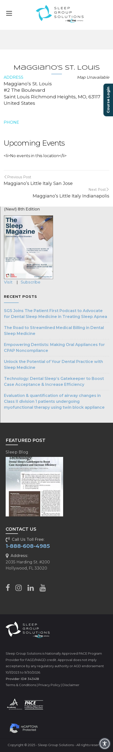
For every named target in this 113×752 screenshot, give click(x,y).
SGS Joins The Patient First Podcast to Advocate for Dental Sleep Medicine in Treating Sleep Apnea (55, 313)
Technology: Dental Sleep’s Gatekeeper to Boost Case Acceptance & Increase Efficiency (54, 381)
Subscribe (30, 282)
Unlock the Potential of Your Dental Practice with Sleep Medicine (53, 364)
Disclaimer (70, 685)
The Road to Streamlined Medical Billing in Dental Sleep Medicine (54, 330)
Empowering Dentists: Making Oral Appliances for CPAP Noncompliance (54, 347)
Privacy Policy (49, 685)
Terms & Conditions (21, 685)
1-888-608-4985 (28, 546)
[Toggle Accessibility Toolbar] (104, 743)
